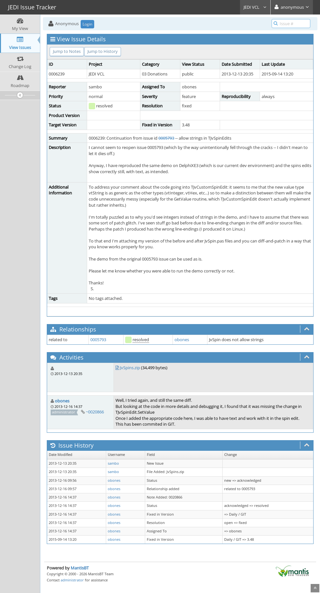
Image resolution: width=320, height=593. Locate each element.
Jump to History (102, 51)
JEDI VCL (255, 7)
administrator (72, 580)
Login (87, 24)
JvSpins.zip (130, 368)
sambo (113, 463)
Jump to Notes (67, 51)
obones (182, 339)
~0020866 (95, 412)
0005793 (166, 138)
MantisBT (80, 568)
